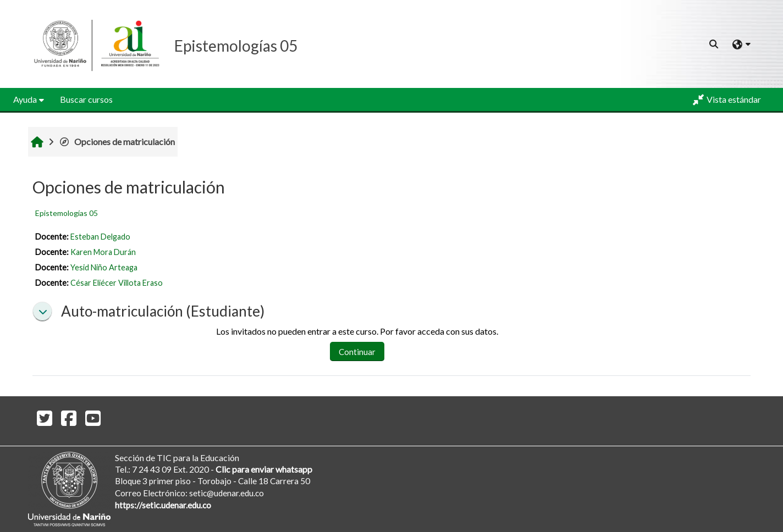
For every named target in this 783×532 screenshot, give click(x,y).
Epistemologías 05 (66, 213)
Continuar (357, 352)
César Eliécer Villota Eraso (116, 282)
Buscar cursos (86, 99)
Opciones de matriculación (117, 141)
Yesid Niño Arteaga (103, 267)
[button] (714, 44)
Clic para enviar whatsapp (264, 469)
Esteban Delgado (100, 236)
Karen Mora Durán (103, 252)
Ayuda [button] (25, 99)
